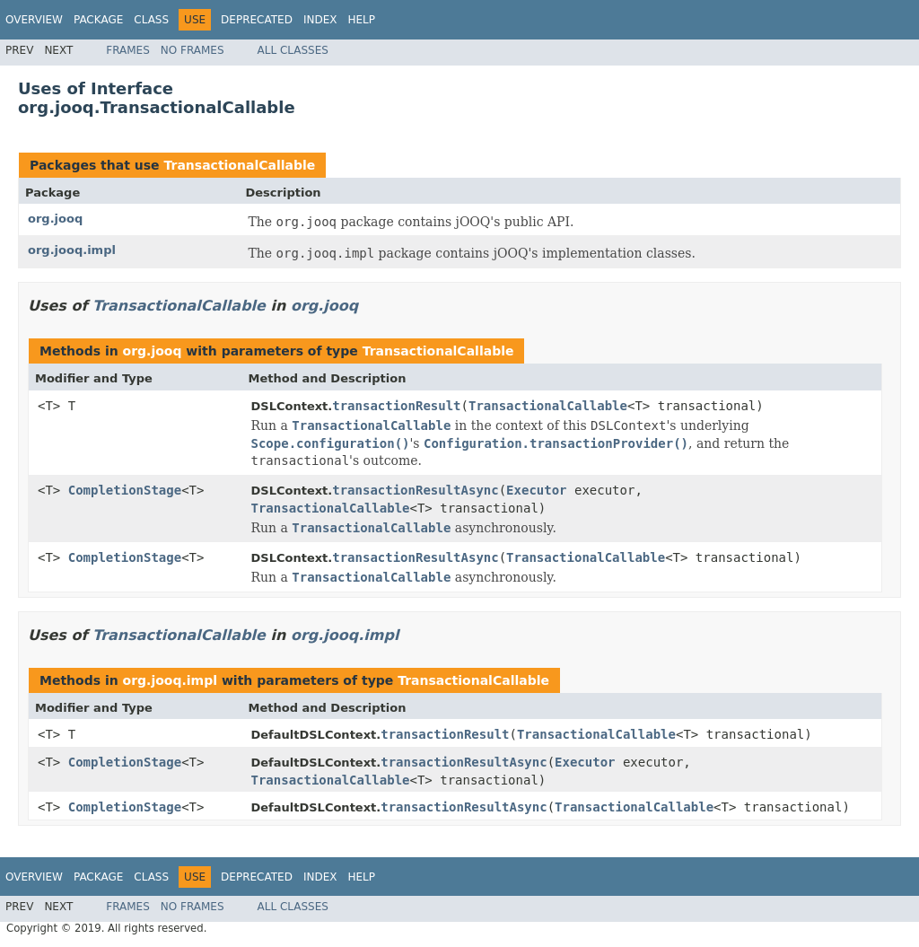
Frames (128, 50)
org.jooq (55, 218)
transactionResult (396, 406)
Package (98, 19)
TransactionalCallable (239, 165)
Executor (536, 490)
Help (361, 19)
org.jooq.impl (72, 250)
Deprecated (257, 19)
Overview (34, 19)
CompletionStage (124, 490)
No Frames (192, 50)
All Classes (293, 50)
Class (151, 19)
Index (320, 19)
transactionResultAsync (415, 490)
